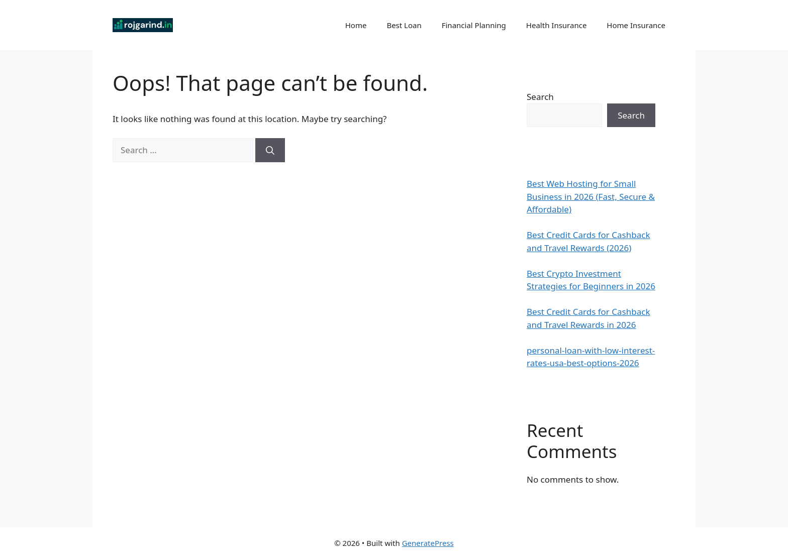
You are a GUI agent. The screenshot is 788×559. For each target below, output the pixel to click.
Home (356, 25)
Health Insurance (556, 25)
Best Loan (403, 25)
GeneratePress (428, 543)
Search (540, 96)
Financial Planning (474, 25)
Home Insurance (636, 25)
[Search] (270, 150)
